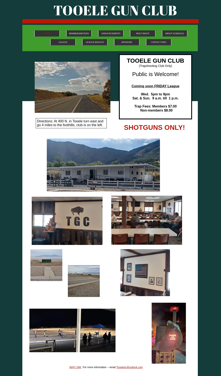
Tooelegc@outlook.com (129, 367)
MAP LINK (75, 367)
